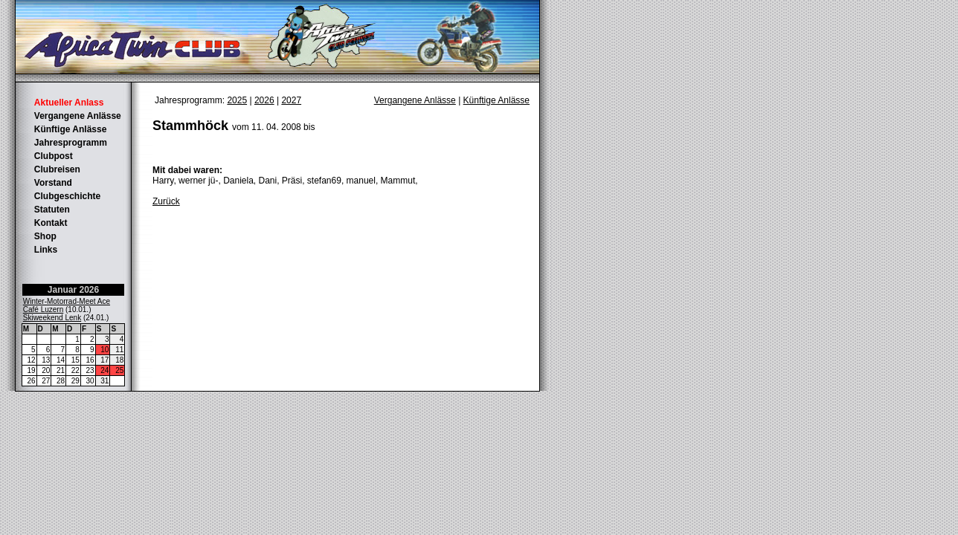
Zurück (166, 201)
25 (119, 370)
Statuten (52, 209)
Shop (45, 236)
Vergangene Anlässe (77, 116)
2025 (237, 100)
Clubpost (53, 156)
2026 (264, 100)
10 (104, 350)
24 (104, 370)
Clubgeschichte (67, 196)
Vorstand (53, 183)
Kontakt (51, 223)
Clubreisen (57, 169)
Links (45, 249)
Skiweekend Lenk (52, 318)
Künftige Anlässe (70, 129)
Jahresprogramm (70, 142)
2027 (291, 100)
